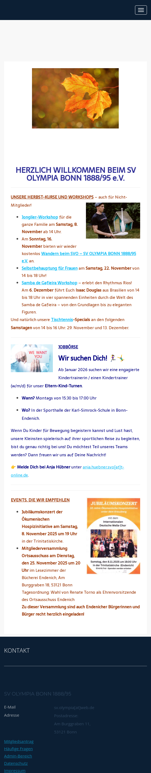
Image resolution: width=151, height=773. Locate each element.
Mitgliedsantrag (19, 751)
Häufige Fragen (18, 758)
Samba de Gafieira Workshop (49, 282)
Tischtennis (62, 319)
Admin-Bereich (18, 765)
